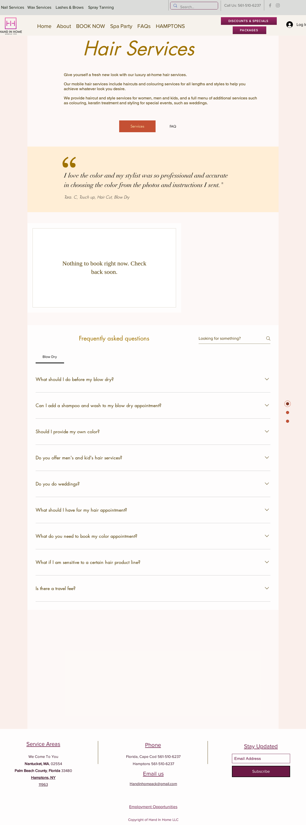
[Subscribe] (261, 771)
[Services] (137, 126)
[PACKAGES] (249, 30)
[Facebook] (270, 5)
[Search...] (193, 7)
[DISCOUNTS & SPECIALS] (249, 21)
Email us (153, 774)
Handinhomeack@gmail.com (153, 783)
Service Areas (43, 744)
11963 (43, 784)
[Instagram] (277, 5)
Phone (153, 745)
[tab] (50, 356)
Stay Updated (261, 746)
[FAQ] (173, 126)
